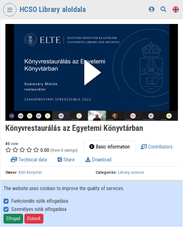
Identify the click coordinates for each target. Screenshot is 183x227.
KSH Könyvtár (30, 172)
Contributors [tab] (157, 147)
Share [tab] (66, 160)
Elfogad (13, 218)
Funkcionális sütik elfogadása (39, 201)
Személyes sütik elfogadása (38, 209)
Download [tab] (98, 160)
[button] (91, 72)
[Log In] (151, 9)
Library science (131, 172)
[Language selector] (176, 9)
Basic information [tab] (109, 147)
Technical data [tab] (29, 160)
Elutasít (34, 218)
